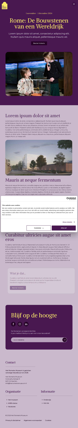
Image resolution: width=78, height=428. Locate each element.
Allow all (64, 228)
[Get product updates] (39, 339)
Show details (67, 222)
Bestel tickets (39, 43)
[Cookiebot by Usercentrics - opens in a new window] (68, 198)
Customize (38, 228)
